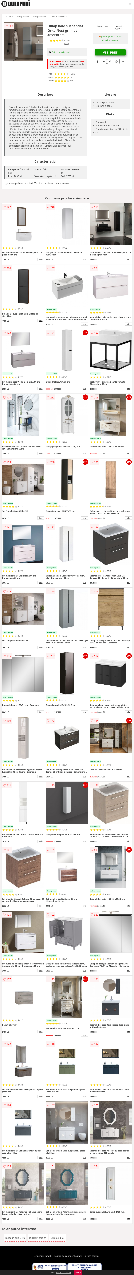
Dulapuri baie (23, 16)
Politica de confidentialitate (68, 1255)
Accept (78, 1272)
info (40, 259)
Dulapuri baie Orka (58, 16)
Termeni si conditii (42, 1255)
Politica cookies (92, 1255)
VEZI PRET (110, 52)
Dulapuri (9, 16)
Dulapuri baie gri (37, 1237)
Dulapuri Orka (39, 16)
